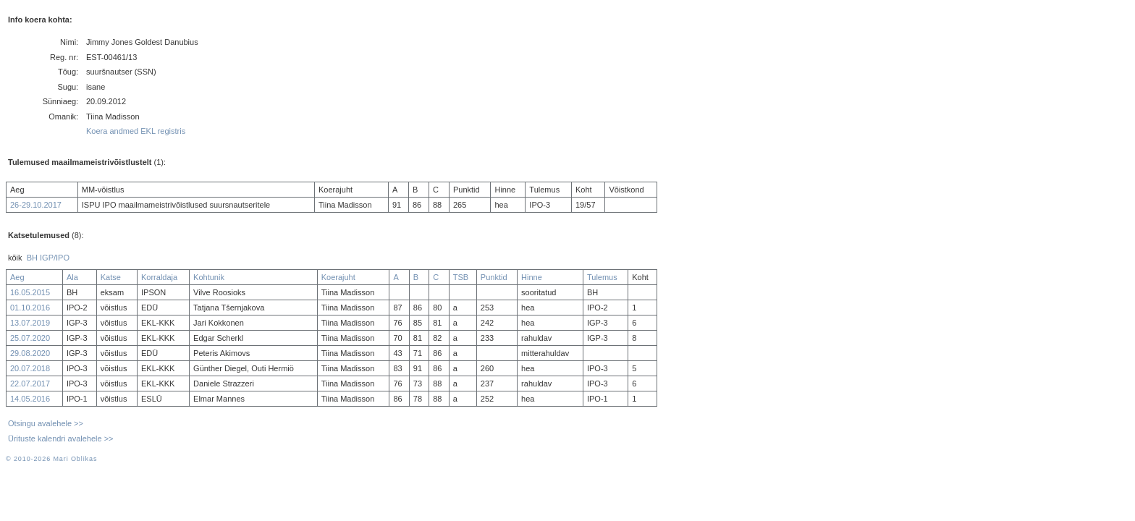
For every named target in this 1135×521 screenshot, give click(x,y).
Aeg (17, 277)
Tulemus (602, 277)
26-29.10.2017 (36, 204)
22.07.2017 (30, 383)
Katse (111, 277)
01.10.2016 (30, 307)
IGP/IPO (54, 257)
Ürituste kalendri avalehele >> (61, 438)
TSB (460, 277)
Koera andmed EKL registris (135, 131)
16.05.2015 (30, 292)
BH (32, 257)
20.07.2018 (30, 368)
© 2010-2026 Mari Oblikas (51, 458)
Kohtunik (208, 277)
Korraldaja (159, 277)
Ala (72, 277)
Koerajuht (338, 277)
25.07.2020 (30, 338)
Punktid (494, 277)
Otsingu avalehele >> (45, 423)
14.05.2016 (30, 398)
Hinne (531, 277)
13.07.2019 (30, 322)
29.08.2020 (30, 353)
